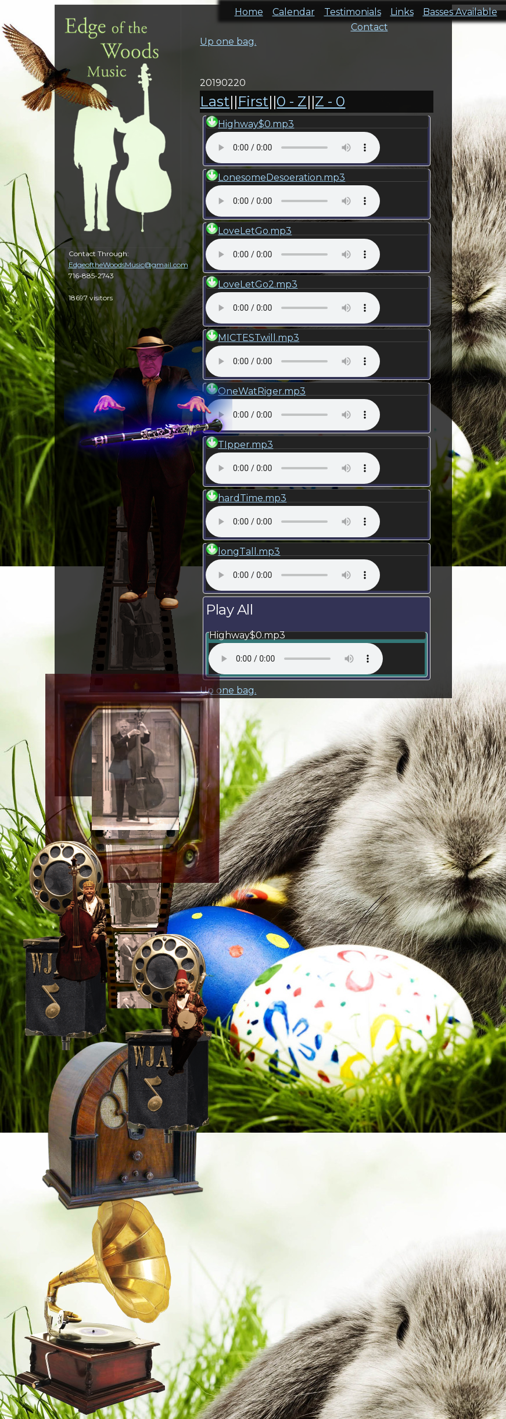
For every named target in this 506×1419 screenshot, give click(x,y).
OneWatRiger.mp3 (262, 391)
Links (402, 8)
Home (249, 8)
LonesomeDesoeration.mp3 (281, 177)
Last (214, 101)
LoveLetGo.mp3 (255, 230)
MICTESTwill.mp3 (258, 337)
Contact (369, 23)
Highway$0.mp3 (256, 124)
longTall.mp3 (249, 551)
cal (58, 75)
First (253, 101)
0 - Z (292, 101)
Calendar (293, 8)
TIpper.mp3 (245, 444)
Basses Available (460, 8)
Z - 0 (330, 101)
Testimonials (352, 8)
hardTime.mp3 (252, 498)
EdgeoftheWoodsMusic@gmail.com (128, 264)
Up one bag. (228, 41)
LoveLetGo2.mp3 (257, 284)
